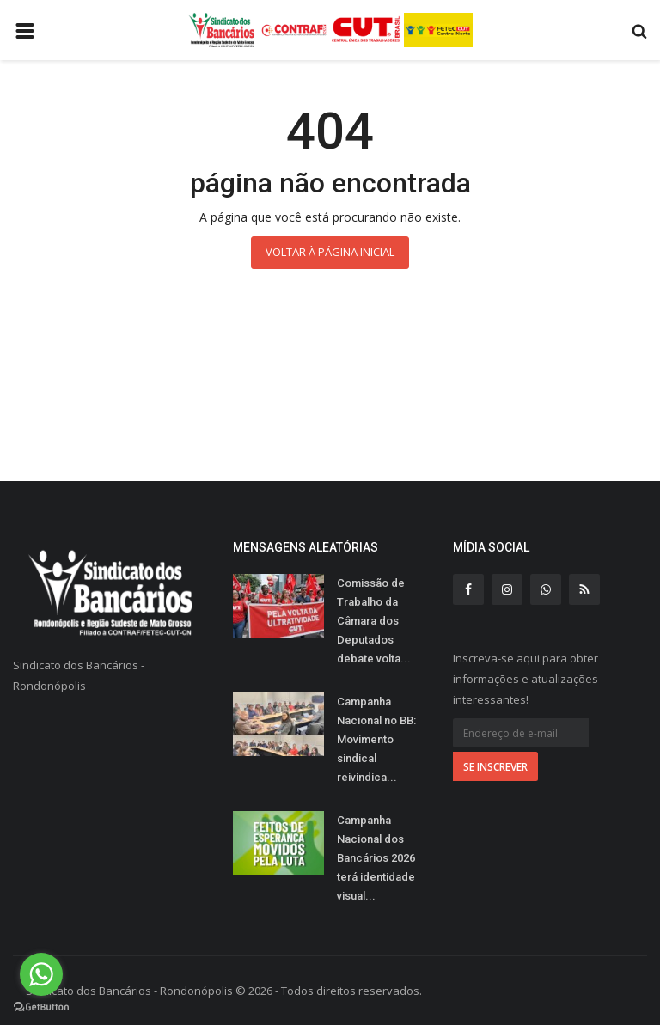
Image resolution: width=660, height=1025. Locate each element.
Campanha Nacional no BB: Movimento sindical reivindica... (376, 739)
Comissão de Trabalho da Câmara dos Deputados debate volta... (374, 621)
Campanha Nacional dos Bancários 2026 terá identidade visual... (376, 858)
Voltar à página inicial (330, 251)
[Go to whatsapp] (41, 974)
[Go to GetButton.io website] (41, 1007)
